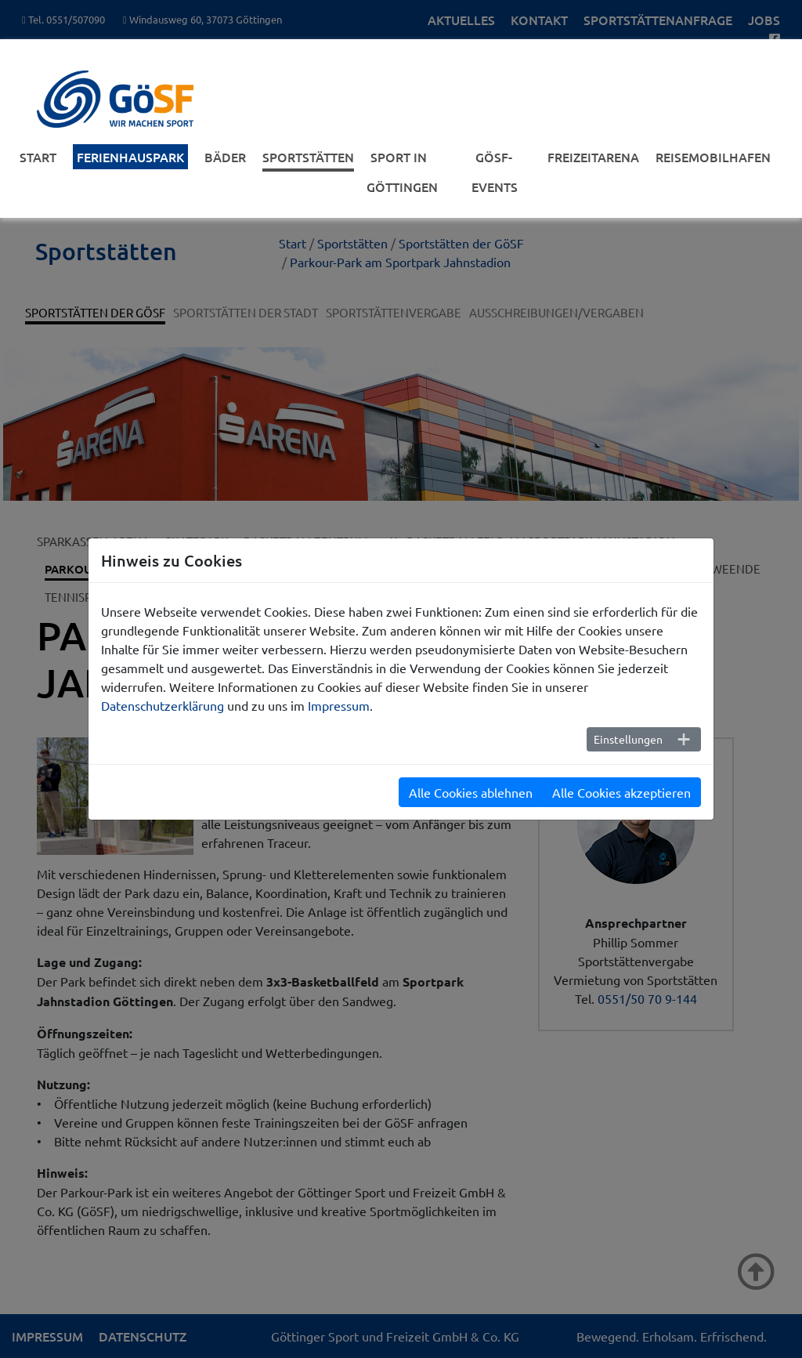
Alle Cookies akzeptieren (621, 792)
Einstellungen (628, 739)
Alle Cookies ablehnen (471, 792)
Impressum (339, 705)
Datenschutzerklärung (162, 705)
